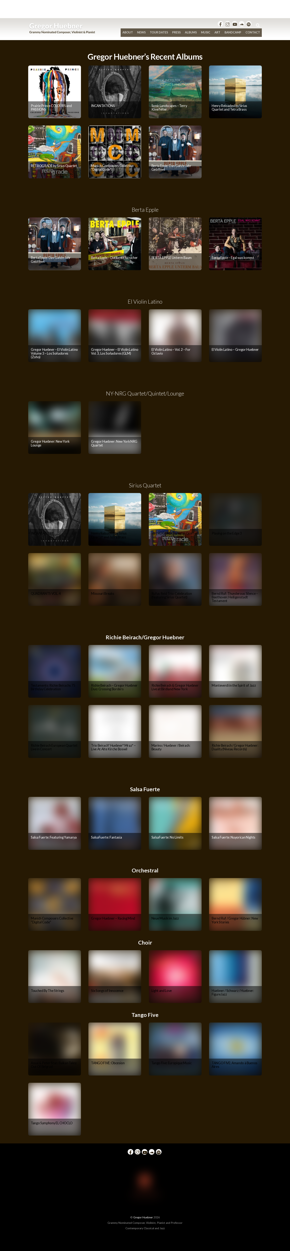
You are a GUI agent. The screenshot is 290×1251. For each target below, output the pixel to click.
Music (205, 32)
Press (176, 32)
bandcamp (233, 32)
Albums (191, 32)
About (127, 32)
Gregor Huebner (143, 1217)
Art (217, 32)
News (141, 32)
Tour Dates (159, 32)
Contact (252, 32)
